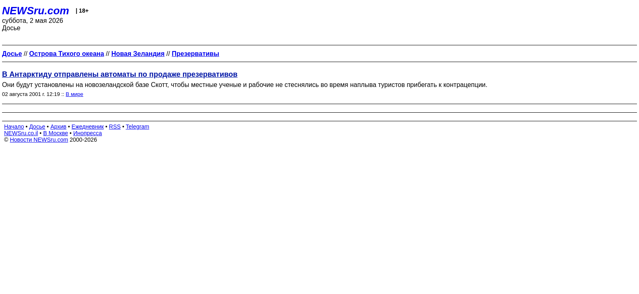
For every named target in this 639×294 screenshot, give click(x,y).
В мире (74, 94)
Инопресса (87, 133)
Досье (37, 126)
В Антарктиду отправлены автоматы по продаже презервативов (120, 74)
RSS (115, 126)
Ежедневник (88, 126)
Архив (58, 126)
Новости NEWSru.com (39, 139)
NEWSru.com (35, 10)
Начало (14, 126)
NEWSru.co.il (21, 133)
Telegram (138, 126)
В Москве (55, 133)
